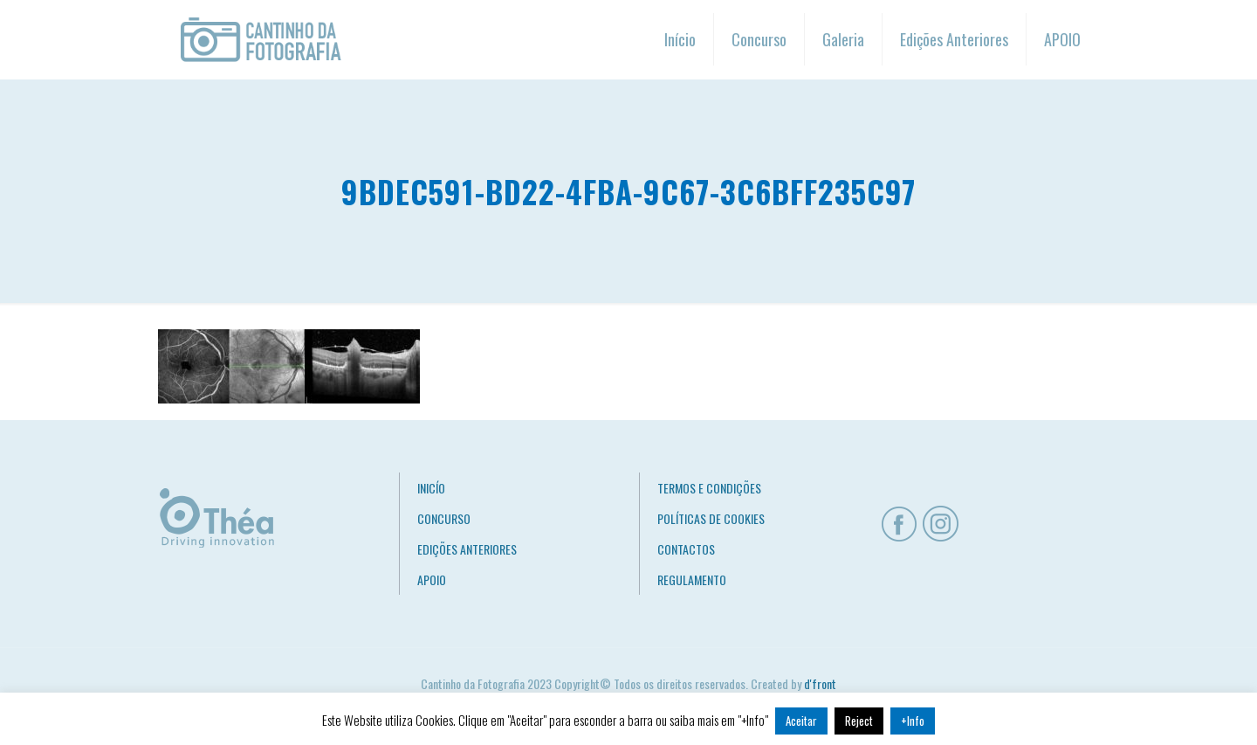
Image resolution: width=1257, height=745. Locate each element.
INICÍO (431, 488)
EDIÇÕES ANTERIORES (467, 549)
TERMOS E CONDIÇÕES (709, 488)
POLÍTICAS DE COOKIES (711, 518)
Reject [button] (859, 720)
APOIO (431, 579)
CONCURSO (444, 518)
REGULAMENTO (691, 579)
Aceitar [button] (801, 720)
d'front (820, 683)
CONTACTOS (686, 549)
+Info (912, 720)
